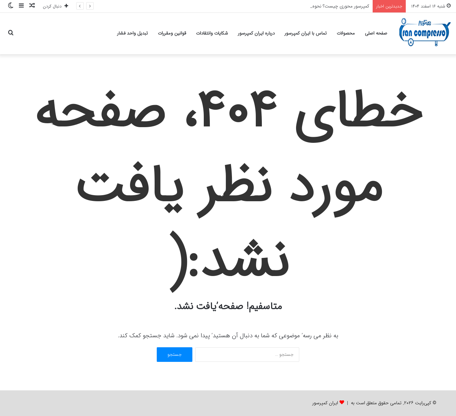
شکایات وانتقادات (212, 33)
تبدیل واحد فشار (132, 33)
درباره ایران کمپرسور (256, 33)
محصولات (346, 33)
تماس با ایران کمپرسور (306, 33)
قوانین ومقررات (172, 33)
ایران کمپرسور (325, 403)
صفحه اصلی (376, 33)
